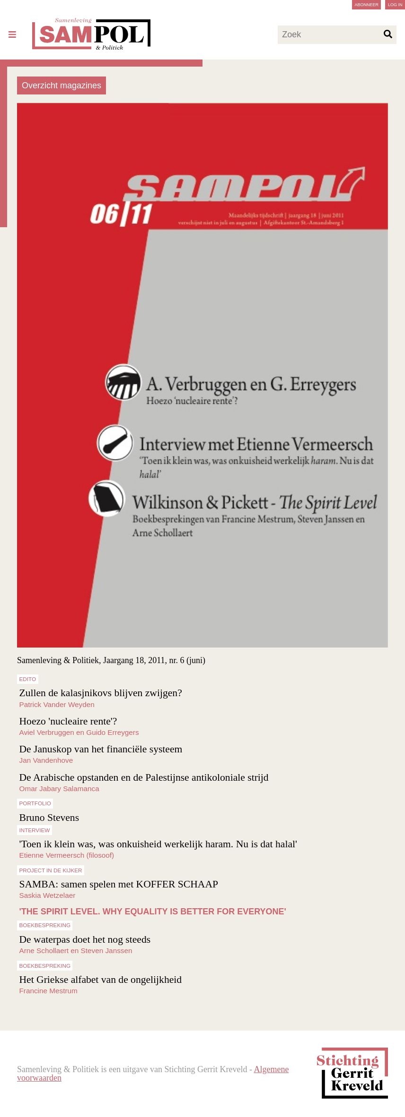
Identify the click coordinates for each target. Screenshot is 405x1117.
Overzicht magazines (61, 85)
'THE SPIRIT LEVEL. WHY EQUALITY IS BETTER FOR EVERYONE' (152, 911)
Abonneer (366, 4)
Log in (395, 4)
